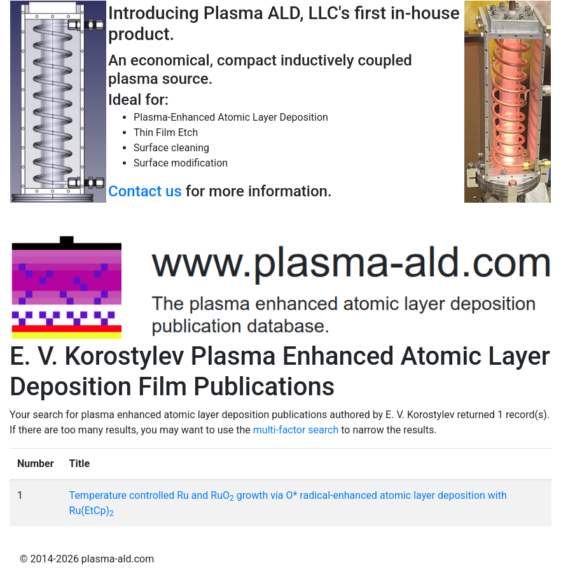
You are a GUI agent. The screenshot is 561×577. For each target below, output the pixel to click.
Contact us (145, 191)
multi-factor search (295, 430)
